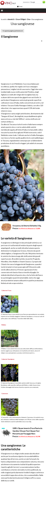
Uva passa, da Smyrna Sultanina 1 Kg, (27, 226)
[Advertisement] (20, 61)
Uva (28, 19)
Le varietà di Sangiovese (16, 238)
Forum (19, 6)
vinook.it (10, 19)
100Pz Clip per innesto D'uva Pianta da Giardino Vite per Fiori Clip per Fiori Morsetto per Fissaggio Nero (27, 431)
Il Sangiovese (9, 36)
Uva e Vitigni (21, 19)
